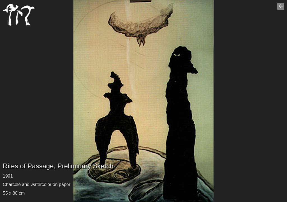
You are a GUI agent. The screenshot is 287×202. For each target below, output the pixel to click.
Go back (281, 9)
